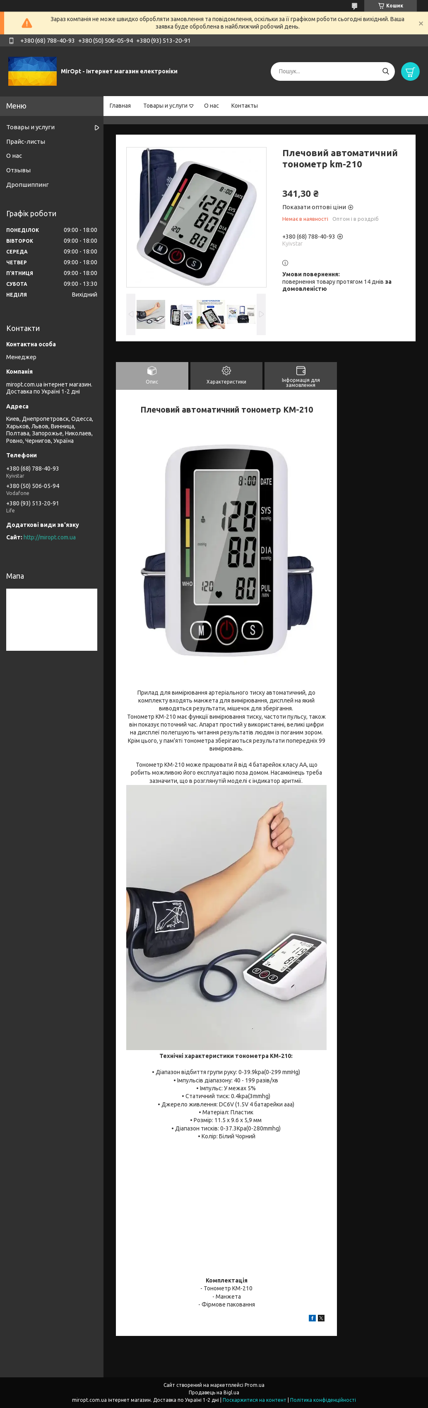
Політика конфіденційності (323, 1400)
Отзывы (18, 170)
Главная (120, 105)
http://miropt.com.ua (50, 537)
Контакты (244, 105)
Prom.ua (254, 1385)
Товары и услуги (165, 105)
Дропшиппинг (27, 184)
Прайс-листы (25, 141)
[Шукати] (385, 71)
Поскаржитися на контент (254, 1400)
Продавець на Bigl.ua (214, 1392)
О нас (211, 105)
